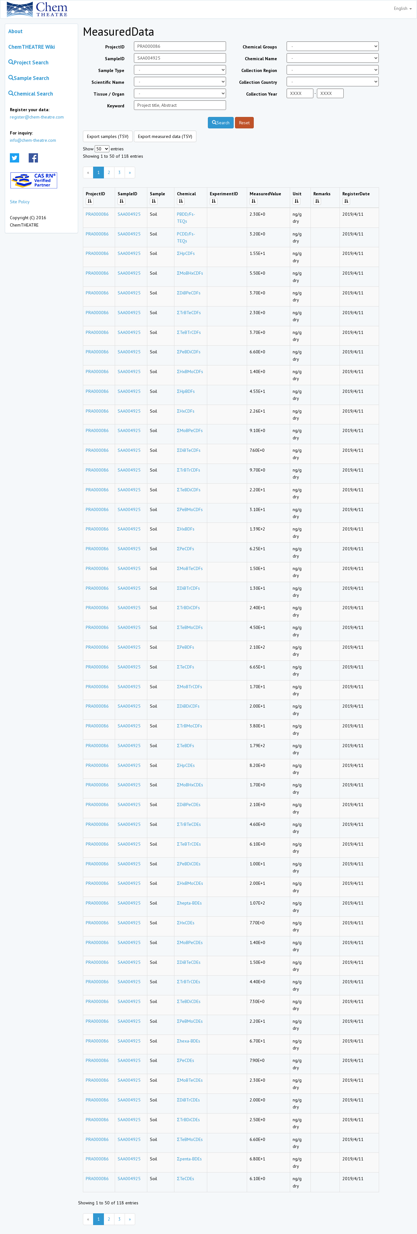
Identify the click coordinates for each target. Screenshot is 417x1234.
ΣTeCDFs (185, 667)
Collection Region (259, 70)
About (15, 31)
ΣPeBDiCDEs (189, 864)
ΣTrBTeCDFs (189, 312)
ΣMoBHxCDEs (190, 785)
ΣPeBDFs (185, 647)
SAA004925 (129, 214)
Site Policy (20, 202)
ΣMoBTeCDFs (190, 568)
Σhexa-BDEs (188, 1041)
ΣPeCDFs (185, 549)
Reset (244, 123)
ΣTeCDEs (185, 1178)
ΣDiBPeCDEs (189, 804)
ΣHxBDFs (185, 529)
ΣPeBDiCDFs (189, 352)
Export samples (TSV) (107, 136)
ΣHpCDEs (186, 765)
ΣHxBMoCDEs (190, 883)
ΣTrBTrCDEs (188, 982)
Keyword (115, 106)
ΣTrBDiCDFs (188, 607)
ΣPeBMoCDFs (190, 509)
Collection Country (258, 82)
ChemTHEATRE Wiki (31, 46)
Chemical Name (261, 58)
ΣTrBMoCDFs (189, 726)
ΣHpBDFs (186, 391)
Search (221, 123)
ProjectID (114, 47)
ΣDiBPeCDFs (189, 293)
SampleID (114, 58)
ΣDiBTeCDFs (189, 450)
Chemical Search (30, 93)
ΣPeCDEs (185, 1060)
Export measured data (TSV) (165, 136)
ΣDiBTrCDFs (188, 588)
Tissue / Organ (108, 94)
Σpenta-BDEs (189, 1159)
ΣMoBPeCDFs (190, 430)
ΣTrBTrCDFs (188, 470)
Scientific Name (107, 82)
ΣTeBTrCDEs (189, 844)
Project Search (28, 62)
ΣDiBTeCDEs (189, 962)
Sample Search (28, 78)
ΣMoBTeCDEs (190, 1080)
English (403, 8)
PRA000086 (97, 214)
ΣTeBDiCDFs (189, 490)
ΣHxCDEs (185, 923)
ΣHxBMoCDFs (190, 371)
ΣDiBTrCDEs (188, 1100)
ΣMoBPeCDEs (190, 942)
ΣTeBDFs (185, 745)
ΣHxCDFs (185, 411)
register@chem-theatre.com (37, 117)
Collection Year (261, 94)
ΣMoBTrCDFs (189, 686)
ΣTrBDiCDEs (188, 1119)
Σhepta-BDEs (189, 903)
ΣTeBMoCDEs (190, 1139)
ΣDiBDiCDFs (188, 706)
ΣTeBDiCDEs (189, 1001)
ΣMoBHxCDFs (190, 273)
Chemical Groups (260, 47)
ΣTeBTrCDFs (189, 332)
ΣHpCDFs (186, 253)
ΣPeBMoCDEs (190, 1021)
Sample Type (111, 70)
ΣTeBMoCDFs (190, 627)
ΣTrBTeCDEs (189, 824)
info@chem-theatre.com (33, 140)
